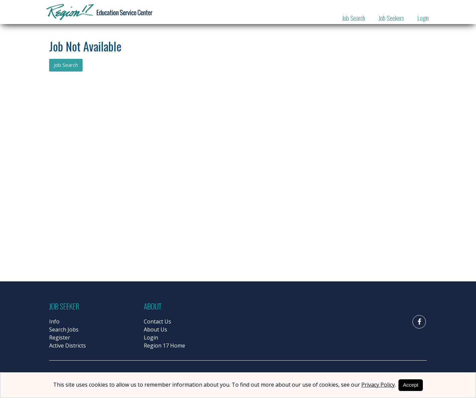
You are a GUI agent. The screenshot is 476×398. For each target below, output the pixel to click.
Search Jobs (64, 329)
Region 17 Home (164, 345)
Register (59, 337)
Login (423, 17)
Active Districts (67, 345)
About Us (155, 329)
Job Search (353, 17)
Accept (411, 385)
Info (54, 321)
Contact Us (157, 321)
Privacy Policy (378, 384)
